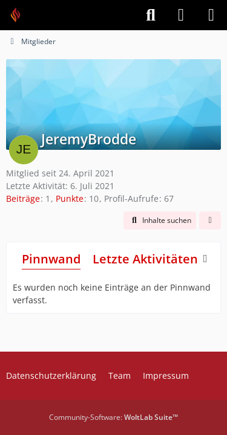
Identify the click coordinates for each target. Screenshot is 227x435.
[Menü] (211, 15)
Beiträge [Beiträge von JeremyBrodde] (23, 198)
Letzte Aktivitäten (145, 259)
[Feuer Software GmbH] (20, 15)
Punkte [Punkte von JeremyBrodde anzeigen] (70, 198)
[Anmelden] (181, 15)
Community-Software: (113, 417)
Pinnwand (51, 259)
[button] (159, 220)
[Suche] (151, 15)
